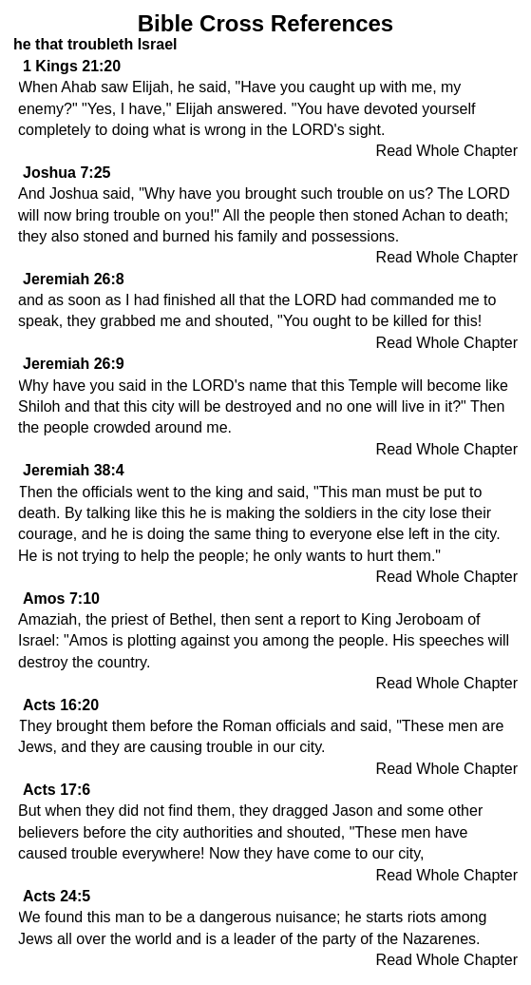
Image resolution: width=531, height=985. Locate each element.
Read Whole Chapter (447, 151)
